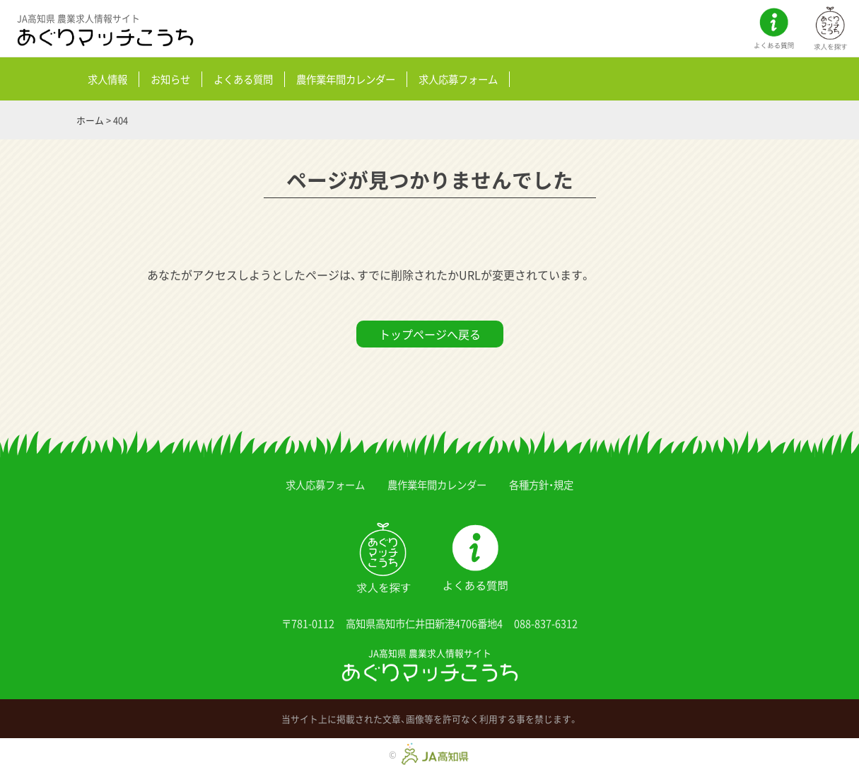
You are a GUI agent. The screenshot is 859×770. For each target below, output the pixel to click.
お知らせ (170, 79)
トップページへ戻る (430, 334)
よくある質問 (243, 79)
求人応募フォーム (458, 79)
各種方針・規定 (541, 485)
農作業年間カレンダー (345, 79)
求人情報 (107, 79)
